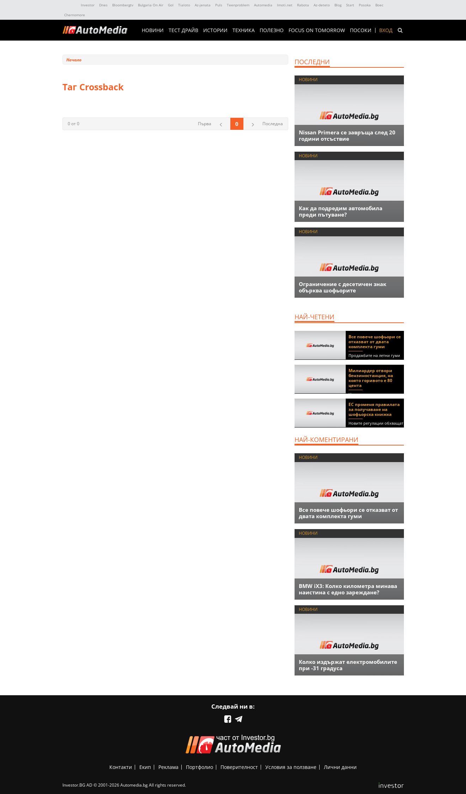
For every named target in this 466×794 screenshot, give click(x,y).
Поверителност (239, 767)
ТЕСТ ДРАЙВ (183, 30)
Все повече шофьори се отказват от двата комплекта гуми (375, 342)
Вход (386, 30)
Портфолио (199, 767)
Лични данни (340, 767)
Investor (88, 4)
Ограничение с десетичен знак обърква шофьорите (342, 287)
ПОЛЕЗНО (272, 30)
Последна (272, 124)
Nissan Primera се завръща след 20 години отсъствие (347, 135)
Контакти (120, 767)
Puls (218, 4)
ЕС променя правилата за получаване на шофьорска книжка (374, 409)
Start (350, 4)
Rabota (303, 4)
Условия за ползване (290, 767)
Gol (171, 4)
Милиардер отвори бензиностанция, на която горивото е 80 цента (371, 378)
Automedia (263, 4)
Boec (379, 4)
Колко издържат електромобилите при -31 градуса (348, 665)
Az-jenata (203, 4)
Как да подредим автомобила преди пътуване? (340, 211)
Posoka (365, 4)
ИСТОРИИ (215, 30)
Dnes (103, 4)
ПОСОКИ (360, 30)
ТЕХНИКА (243, 30)
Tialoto (184, 4)
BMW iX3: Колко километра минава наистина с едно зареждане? (348, 589)
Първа (204, 124)
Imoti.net (284, 4)
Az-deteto (322, 4)
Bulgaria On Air (150, 4)
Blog (337, 4)
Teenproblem (238, 4)
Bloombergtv (122, 4)
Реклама (168, 767)
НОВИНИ (153, 30)
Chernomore (74, 14)
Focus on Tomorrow (317, 30)
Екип (145, 767)
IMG (70, 5)
